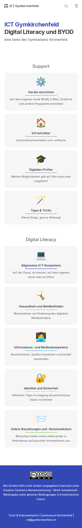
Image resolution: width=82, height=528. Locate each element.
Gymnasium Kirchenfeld (56, 515)
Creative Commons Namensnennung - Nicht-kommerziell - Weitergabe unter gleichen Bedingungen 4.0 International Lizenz (41, 495)
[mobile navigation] (76, 6)
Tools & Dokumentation (23, 515)
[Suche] (66, 6)
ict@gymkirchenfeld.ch (41, 519)
